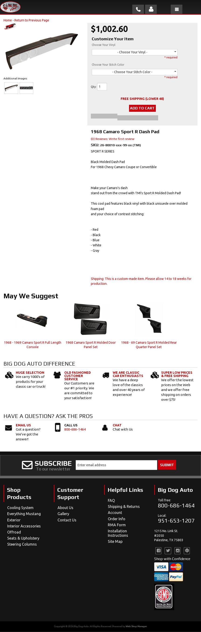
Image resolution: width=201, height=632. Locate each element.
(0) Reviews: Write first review (112, 139)
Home (7, 20)
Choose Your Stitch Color (108, 64)
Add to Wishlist (104, 117)
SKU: (95, 145)
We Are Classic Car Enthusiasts (128, 375)
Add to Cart (142, 109)
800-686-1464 (75, 430)
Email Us (23, 425)
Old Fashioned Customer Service (77, 376)
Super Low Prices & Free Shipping (176, 375)
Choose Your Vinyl (103, 44)
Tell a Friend (147, 118)
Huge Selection (30, 373)
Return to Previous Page (31, 20)
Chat (117, 425)
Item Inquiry (127, 118)
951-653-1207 (176, 521)
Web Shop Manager (136, 627)
